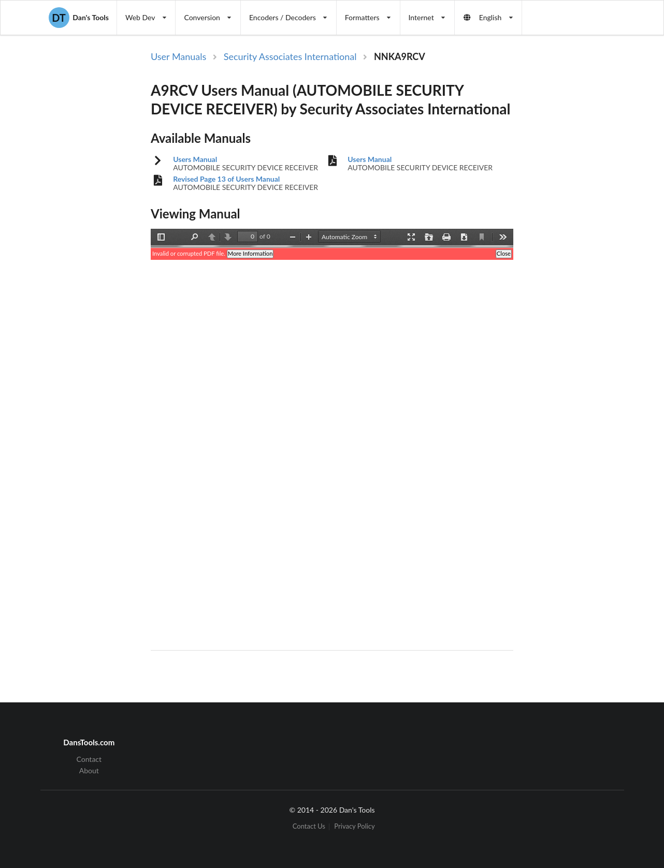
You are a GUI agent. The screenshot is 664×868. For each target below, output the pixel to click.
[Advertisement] (572, 219)
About (89, 770)
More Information (250, 253)
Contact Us (309, 826)
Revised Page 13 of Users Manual (226, 179)
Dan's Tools (79, 17)
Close (504, 253)
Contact (89, 759)
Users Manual (195, 159)
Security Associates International (290, 56)
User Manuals (178, 56)
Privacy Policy (354, 826)
